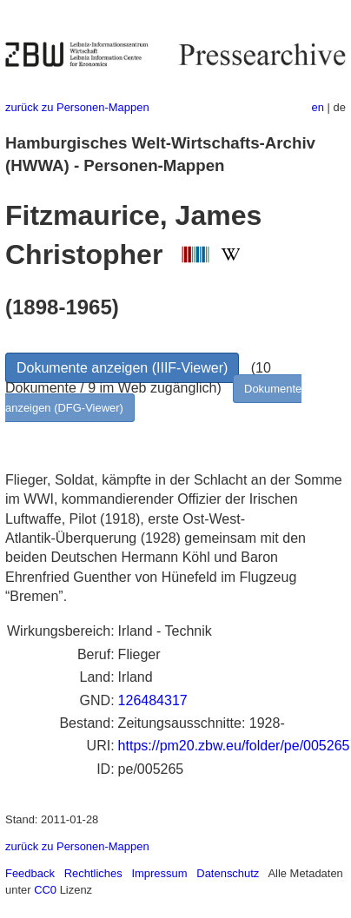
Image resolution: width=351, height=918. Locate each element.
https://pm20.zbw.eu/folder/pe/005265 (234, 745)
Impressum (159, 873)
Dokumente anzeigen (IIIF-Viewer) (122, 367)
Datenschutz (227, 873)
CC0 (45, 889)
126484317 (153, 700)
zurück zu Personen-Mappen (77, 107)
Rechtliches (93, 873)
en (318, 107)
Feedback (30, 873)
